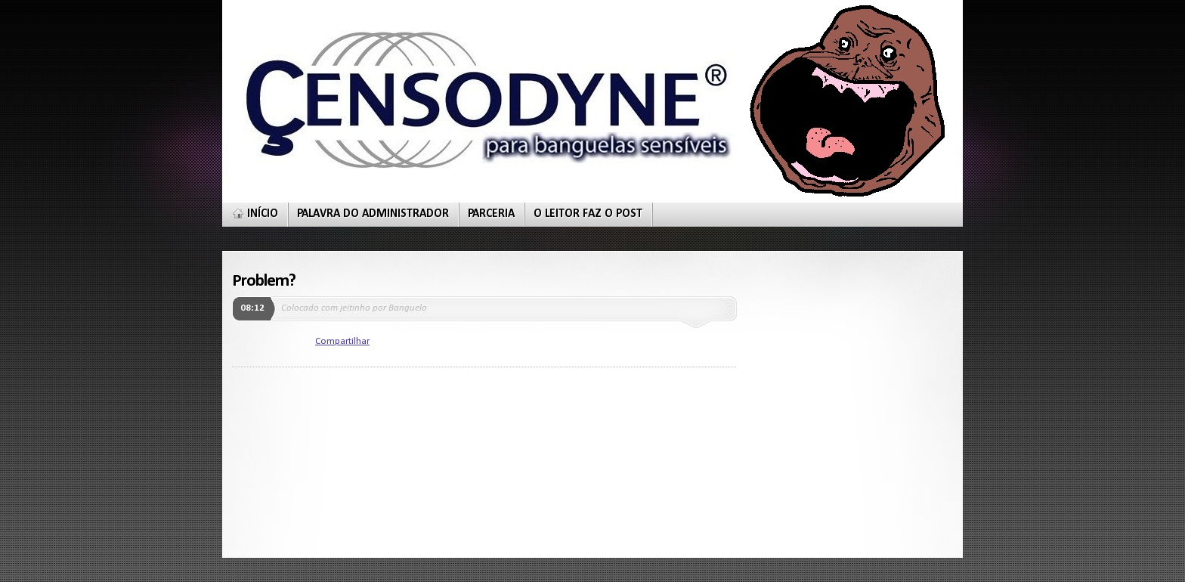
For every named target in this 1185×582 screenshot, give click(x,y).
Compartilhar (342, 341)
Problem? (264, 281)
